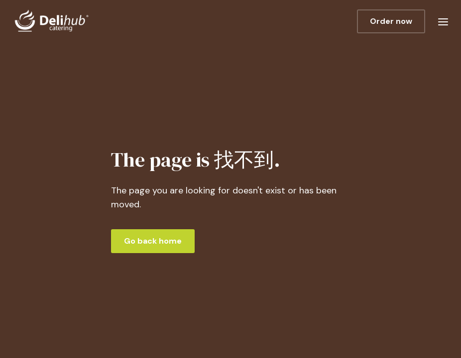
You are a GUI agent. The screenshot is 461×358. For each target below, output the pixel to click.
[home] (109, 21)
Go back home (153, 241)
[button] (443, 21)
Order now (391, 21)
